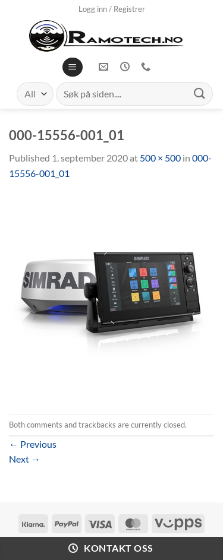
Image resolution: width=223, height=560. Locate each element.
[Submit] (200, 93)
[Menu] (72, 67)
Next (24, 458)
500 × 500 (160, 157)
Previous (32, 444)
